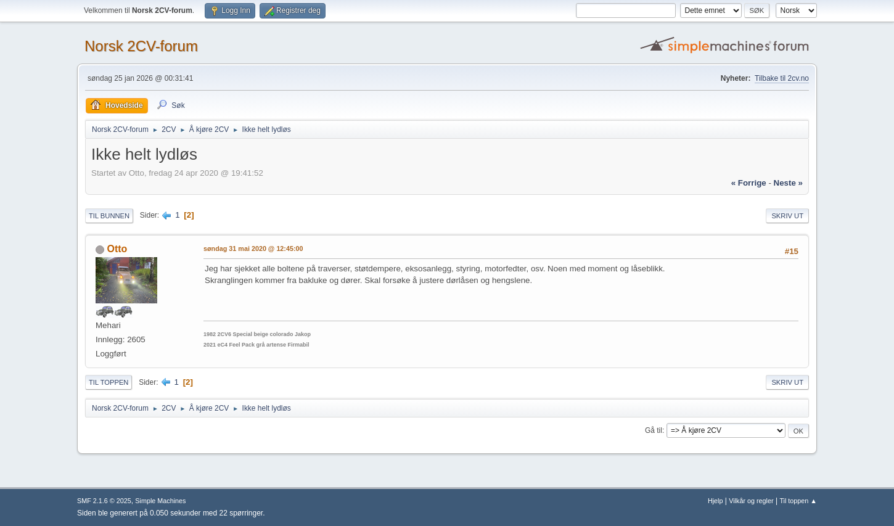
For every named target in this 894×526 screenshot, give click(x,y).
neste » (788, 182)
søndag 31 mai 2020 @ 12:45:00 (253, 248)
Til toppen (108, 382)
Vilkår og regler (751, 500)
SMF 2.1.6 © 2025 (104, 500)
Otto (117, 249)
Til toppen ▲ (798, 500)
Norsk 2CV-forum (141, 46)
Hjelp (715, 500)
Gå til (653, 430)
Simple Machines (160, 500)
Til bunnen (109, 216)
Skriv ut (787, 216)
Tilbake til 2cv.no (782, 78)
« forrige (748, 182)
